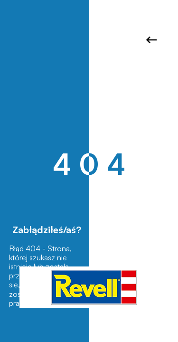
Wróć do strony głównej (151, 40)
